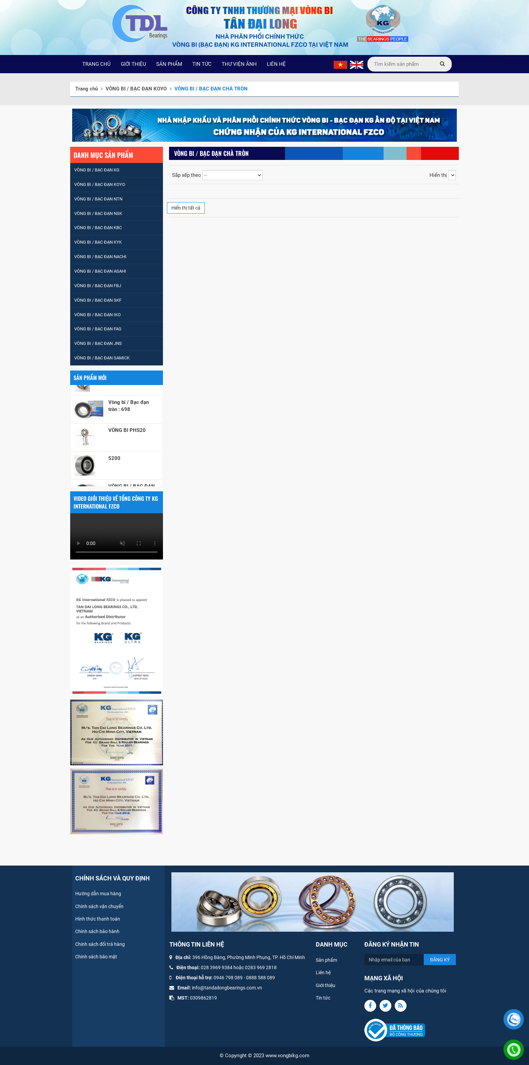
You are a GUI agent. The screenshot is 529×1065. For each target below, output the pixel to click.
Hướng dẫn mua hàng (98, 893)
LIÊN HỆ (276, 64)
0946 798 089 (228, 977)
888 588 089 (262, 977)
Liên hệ (323, 972)
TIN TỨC (202, 64)
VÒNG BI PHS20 (127, 433)
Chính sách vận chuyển (99, 906)
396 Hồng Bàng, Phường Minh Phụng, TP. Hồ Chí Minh (248, 957)
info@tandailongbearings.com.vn (227, 987)
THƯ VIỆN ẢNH (239, 64)
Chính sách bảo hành (97, 931)
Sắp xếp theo (186, 175)
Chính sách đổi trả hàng (100, 944)
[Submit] (442, 64)
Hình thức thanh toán (97, 919)
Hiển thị (438, 175)
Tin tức (323, 998)
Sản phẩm (326, 960)
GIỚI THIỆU (133, 64)
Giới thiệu (325, 985)
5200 (114, 461)
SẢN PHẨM (169, 64)
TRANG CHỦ (96, 64)
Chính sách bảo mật (96, 956)
